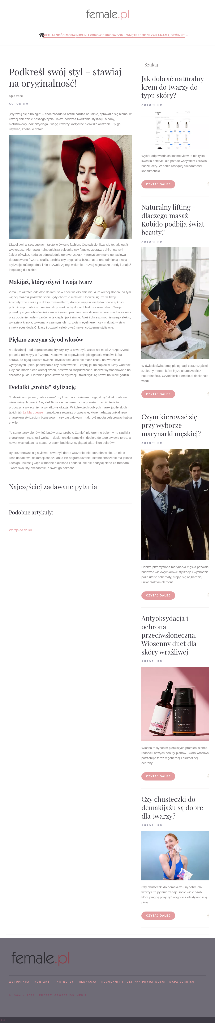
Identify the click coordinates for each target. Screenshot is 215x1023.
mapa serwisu (182, 982)
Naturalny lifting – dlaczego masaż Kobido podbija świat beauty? (172, 219)
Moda (70, 35)
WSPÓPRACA (19, 982)
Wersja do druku (20, 530)
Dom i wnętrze (129, 35)
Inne (181, 35)
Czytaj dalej (158, 184)
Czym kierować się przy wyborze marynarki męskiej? (171, 425)
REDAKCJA (88, 982)
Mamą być (168, 35)
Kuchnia (83, 35)
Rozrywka (151, 35)
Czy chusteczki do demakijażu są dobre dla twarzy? (172, 807)
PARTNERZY (64, 982)
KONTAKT (42, 982)
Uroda (110, 35)
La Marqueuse (33, 412)
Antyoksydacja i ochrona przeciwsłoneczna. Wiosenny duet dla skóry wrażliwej (169, 635)
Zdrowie (97, 35)
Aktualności (54, 35)
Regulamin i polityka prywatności (134, 982)
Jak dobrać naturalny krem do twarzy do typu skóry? (172, 87)
